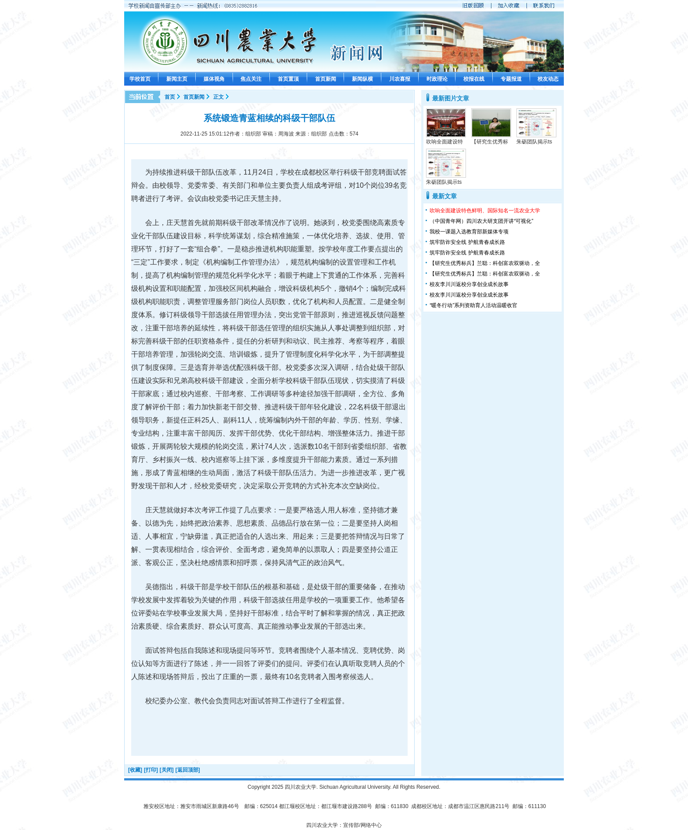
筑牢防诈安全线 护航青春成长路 (467, 242)
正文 (218, 97)
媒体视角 (214, 79)
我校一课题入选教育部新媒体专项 (469, 232)
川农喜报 (399, 79)
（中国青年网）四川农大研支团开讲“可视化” (481, 221)
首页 (170, 97)
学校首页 (139, 79)
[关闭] (167, 770)
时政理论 (437, 79)
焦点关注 (251, 79)
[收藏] (135, 770)
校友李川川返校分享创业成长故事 (469, 284)
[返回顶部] (188, 770)
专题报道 (511, 79)
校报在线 (473, 79)
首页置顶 (288, 79)
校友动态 (548, 79)
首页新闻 (325, 79)
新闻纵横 (362, 79)
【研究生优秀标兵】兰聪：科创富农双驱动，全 (485, 263)
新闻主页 (176, 79)
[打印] (151, 770)
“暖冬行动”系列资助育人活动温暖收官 (473, 305)
